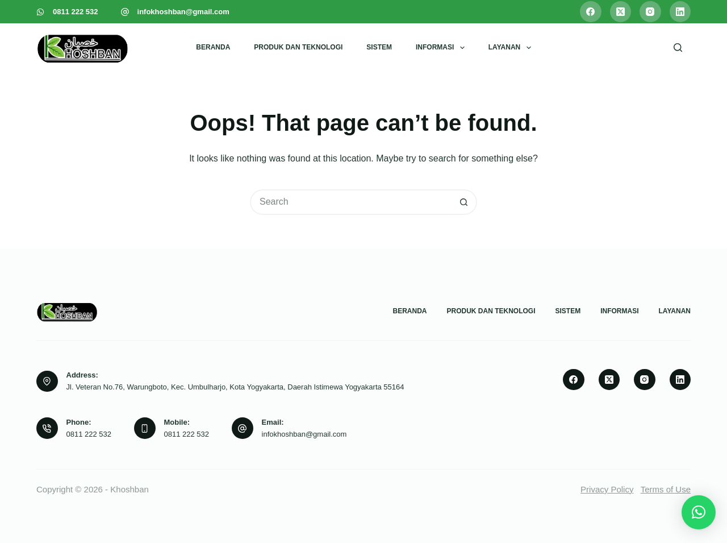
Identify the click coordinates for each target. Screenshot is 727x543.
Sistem (379, 47)
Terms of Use (666, 489)
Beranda (213, 47)
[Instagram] (650, 12)
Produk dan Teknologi (298, 47)
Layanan (512, 48)
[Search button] (464, 202)
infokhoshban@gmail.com (183, 11)
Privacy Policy (606, 489)
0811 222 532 (75, 11)
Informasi (442, 48)
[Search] (678, 47)
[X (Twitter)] (621, 12)
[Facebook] (590, 12)
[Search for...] (351, 202)
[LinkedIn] (680, 12)
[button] (699, 512)
